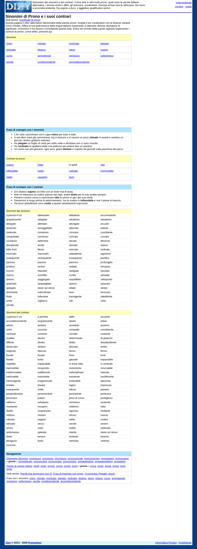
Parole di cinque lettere (19, 466)
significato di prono (29, 19)
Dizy (8, 542)
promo (51, 466)
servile (10, 61)
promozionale (75, 458)
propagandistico (104, 461)
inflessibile (12, 170)
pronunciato (55, 461)
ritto (103, 164)
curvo (9, 55)
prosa (108, 466)
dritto (40, 164)
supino (104, 49)
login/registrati (184, 2)
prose (115, 466)
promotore (60, 458)
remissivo (74, 55)
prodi (36, 466)
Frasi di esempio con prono (68, 473)
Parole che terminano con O (36, 473)
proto (9, 469)
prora (93, 466)
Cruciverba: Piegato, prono (100, 473)
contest (179, 6)
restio (41, 170)
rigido (9, 177)
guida (188, 6)
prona (59, 466)
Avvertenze (185, 542)
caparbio (42, 177)
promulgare (107, 458)
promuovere (122, 458)
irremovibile (107, 170)
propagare (119, 461)
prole (43, 466)
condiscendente (46, 61)
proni (75, 466)
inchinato (74, 43)
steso (72, 49)
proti (122, 466)
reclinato (11, 49)
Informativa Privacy (166, 542)
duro (71, 177)
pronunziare (69, 461)
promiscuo (35, 458)
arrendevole (44, 55)
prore (100, 466)
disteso (42, 49)
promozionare (92, 458)
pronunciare (40, 461)
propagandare (85, 461)
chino (9, 43)
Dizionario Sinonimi (17, 458)
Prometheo (34, 542)
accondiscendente (79, 61)
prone (67, 466)
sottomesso (107, 55)
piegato (105, 43)
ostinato (73, 170)
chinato (42, 43)
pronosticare (25, 461)
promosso (48, 458)
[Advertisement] (162, 38)
